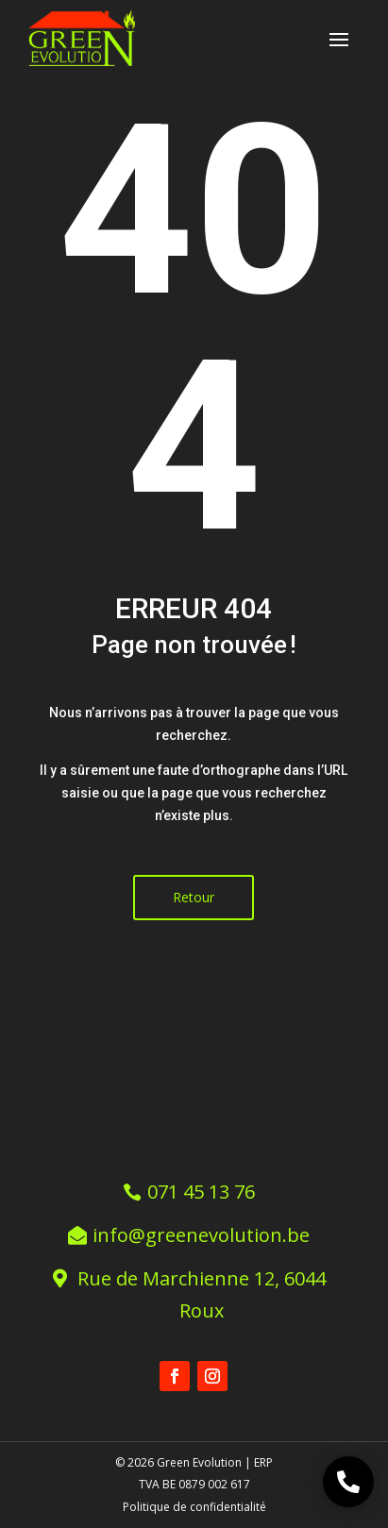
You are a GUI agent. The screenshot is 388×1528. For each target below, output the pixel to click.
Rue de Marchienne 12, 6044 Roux (201, 1294)
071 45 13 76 (201, 1191)
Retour (193, 897)
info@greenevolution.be (201, 1235)
